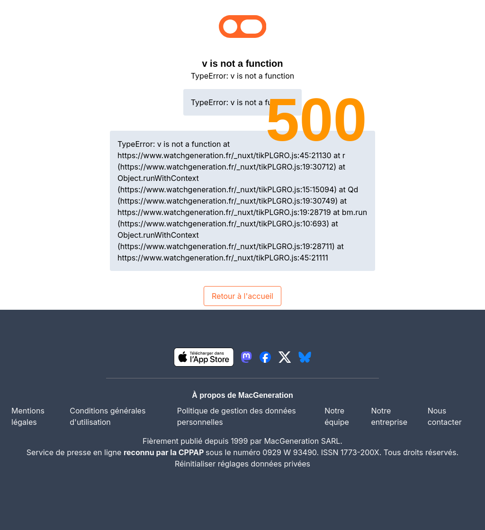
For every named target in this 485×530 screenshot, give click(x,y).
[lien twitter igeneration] (284, 357)
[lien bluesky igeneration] (304, 357)
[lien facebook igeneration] (265, 357)
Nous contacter (445, 416)
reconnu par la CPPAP (165, 452)
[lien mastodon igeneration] (246, 357)
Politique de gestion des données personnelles (236, 416)
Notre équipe (336, 416)
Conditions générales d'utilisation (107, 416)
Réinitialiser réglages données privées (242, 463)
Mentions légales (28, 416)
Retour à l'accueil (242, 296)
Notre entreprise (389, 416)
